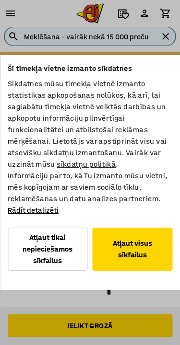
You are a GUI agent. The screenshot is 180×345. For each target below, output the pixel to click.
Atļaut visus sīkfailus (132, 249)
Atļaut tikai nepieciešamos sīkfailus (47, 249)
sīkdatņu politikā (86, 164)
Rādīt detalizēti (33, 210)
